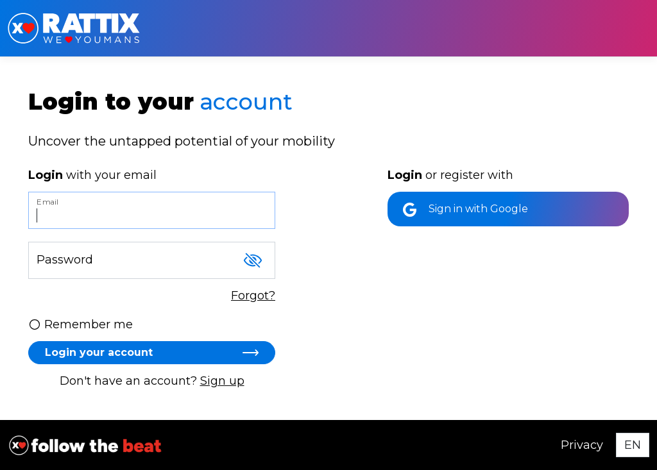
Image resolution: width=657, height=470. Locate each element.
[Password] (151, 260)
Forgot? (253, 296)
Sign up (222, 381)
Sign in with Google (465, 210)
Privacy (582, 445)
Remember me (80, 324)
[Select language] (632, 445)
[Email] (151, 210)
